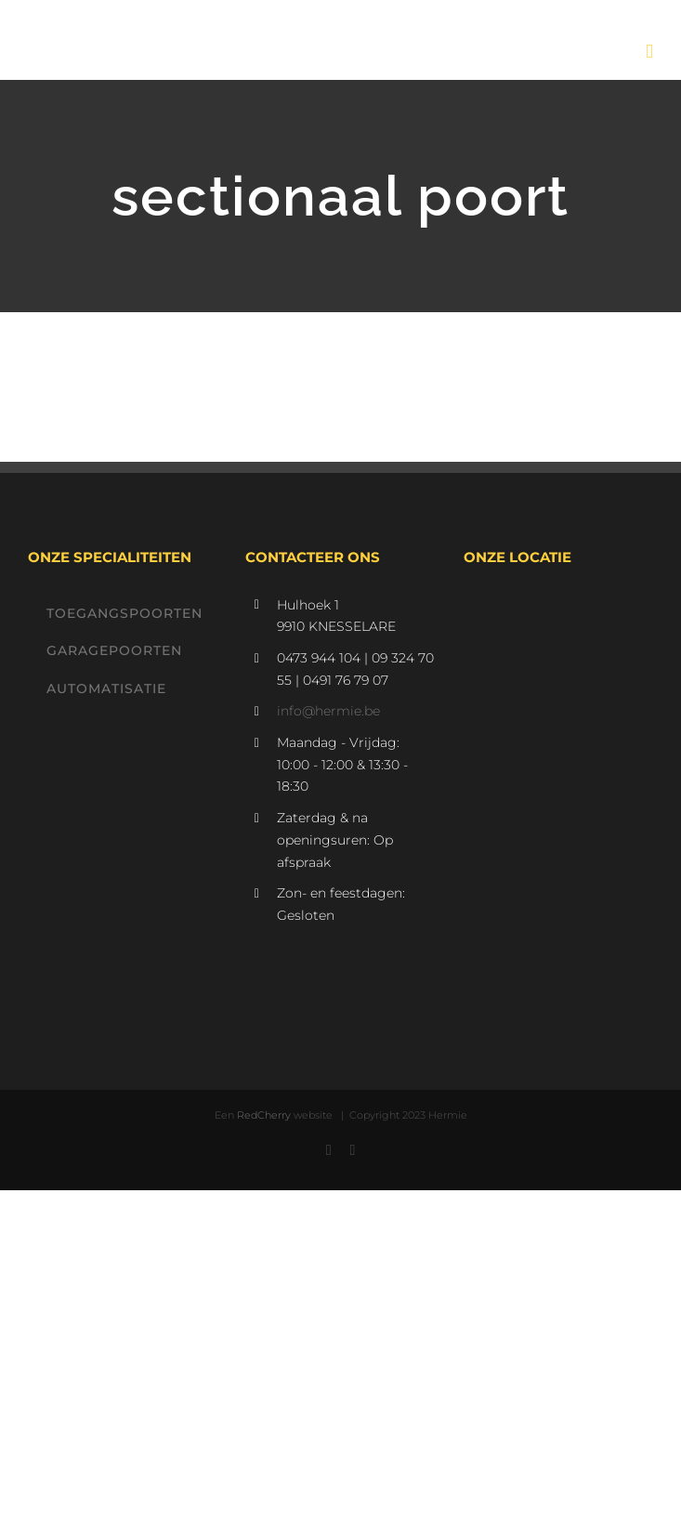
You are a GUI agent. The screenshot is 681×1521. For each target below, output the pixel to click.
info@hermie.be (328, 710)
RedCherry (264, 1114)
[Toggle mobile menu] (649, 51)
